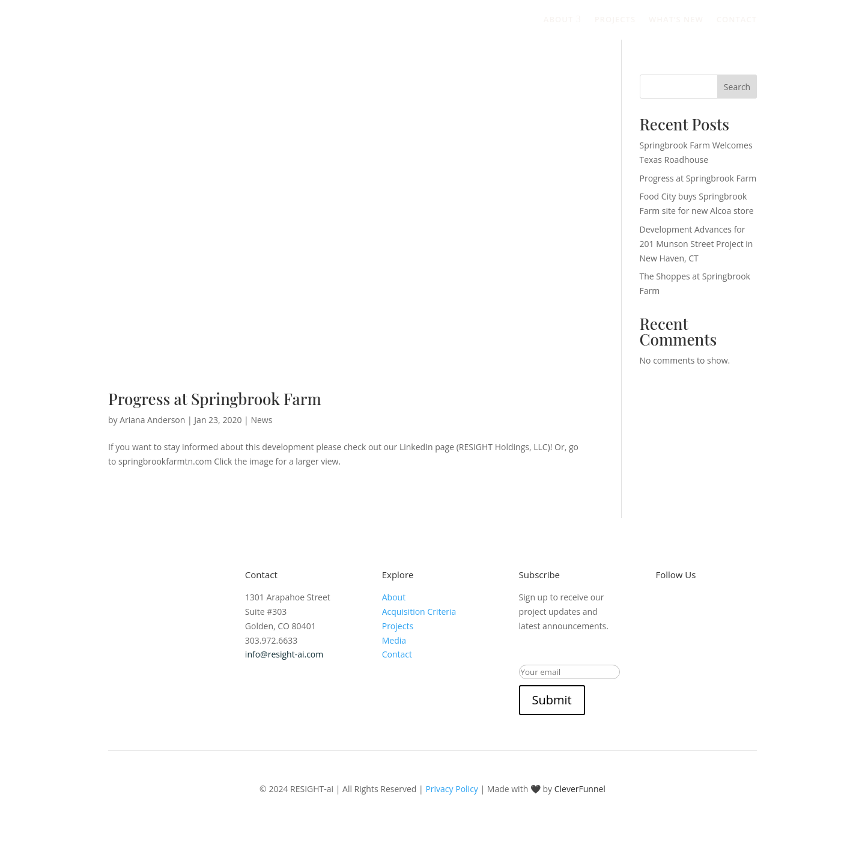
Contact (737, 19)
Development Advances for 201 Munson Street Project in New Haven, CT (696, 244)
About (562, 19)
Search (737, 87)
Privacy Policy (451, 789)
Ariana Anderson (152, 420)
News (261, 420)
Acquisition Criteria (419, 611)
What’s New (676, 19)
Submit (552, 700)
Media (394, 640)
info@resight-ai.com (284, 654)
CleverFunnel (580, 789)
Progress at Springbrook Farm (214, 398)
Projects (615, 19)
